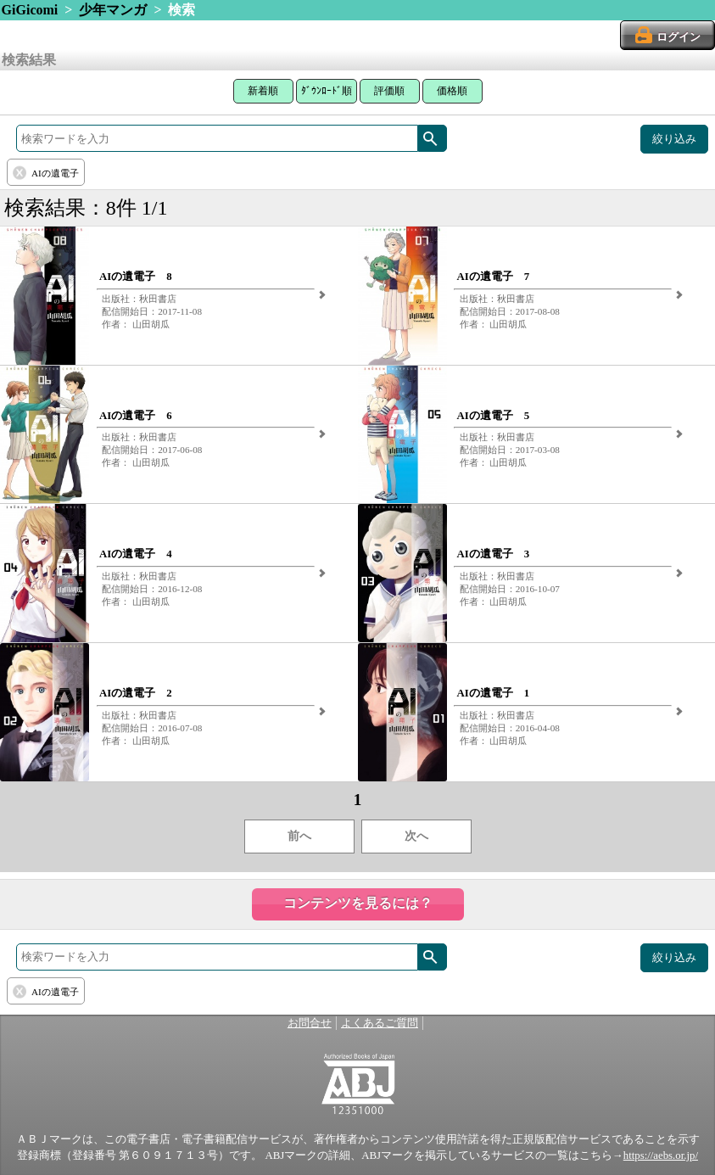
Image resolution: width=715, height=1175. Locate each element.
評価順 (389, 91)
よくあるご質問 (379, 1023)
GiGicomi (30, 10)
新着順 (263, 91)
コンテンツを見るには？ (358, 903)
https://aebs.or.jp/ (660, 1155)
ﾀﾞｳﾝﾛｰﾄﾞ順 (326, 91)
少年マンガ (113, 10)
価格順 (452, 91)
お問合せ (310, 1023)
